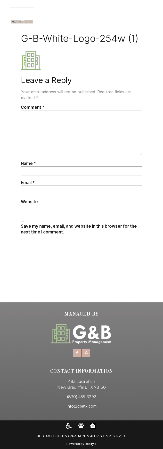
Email (28, 182)
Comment (32, 107)
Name (28, 163)
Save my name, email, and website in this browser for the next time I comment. (79, 229)
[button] (153, 15)
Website (29, 201)
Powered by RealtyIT (81, 444)
